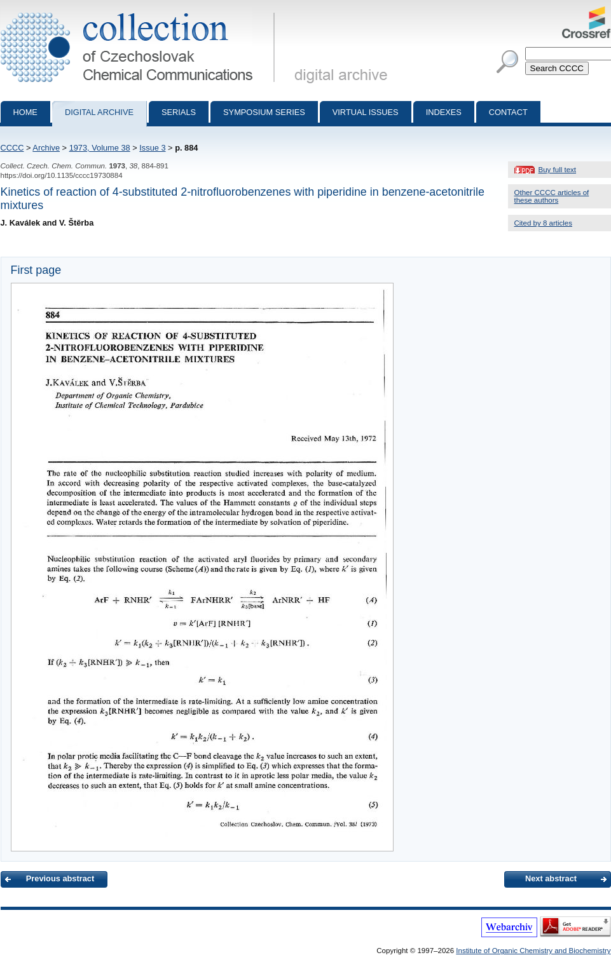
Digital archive (99, 112)
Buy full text (558, 169)
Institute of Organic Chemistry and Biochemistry (533, 950)
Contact (508, 112)
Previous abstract (60, 878)
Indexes (444, 112)
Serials (178, 112)
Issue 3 (152, 147)
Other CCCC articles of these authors (551, 196)
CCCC (12, 147)
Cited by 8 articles (543, 223)
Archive (46, 147)
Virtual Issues (366, 112)
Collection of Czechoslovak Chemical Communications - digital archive (140, 11)
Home (25, 112)
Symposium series (264, 112)
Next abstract (551, 878)
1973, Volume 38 (99, 147)
